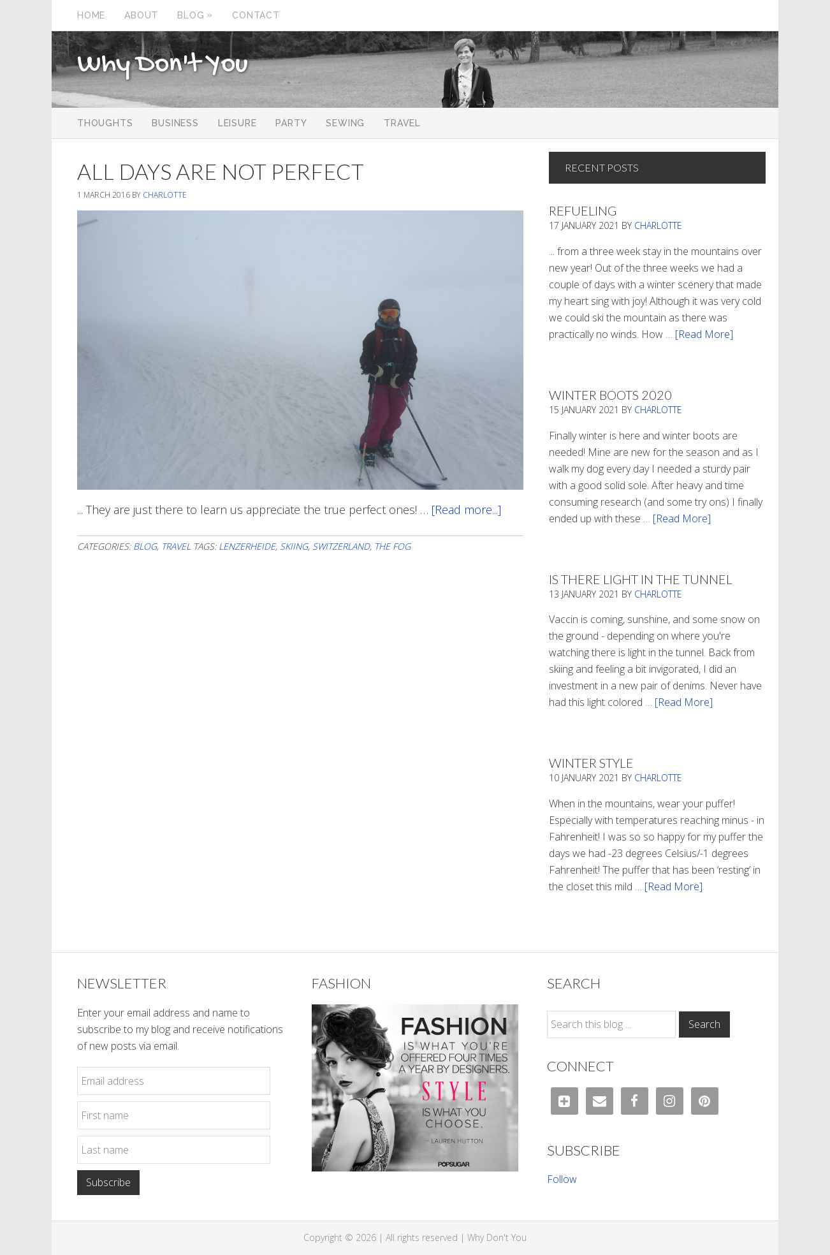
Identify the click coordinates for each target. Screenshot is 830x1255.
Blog (145, 546)
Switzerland (341, 546)
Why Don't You (162, 65)
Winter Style (591, 762)
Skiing (294, 546)
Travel (176, 546)
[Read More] (704, 334)
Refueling (582, 210)
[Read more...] (466, 509)
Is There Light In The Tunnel (640, 579)
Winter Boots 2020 (610, 394)
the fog (392, 546)
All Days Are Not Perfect (220, 171)
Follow (562, 1179)
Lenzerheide (247, 546)
